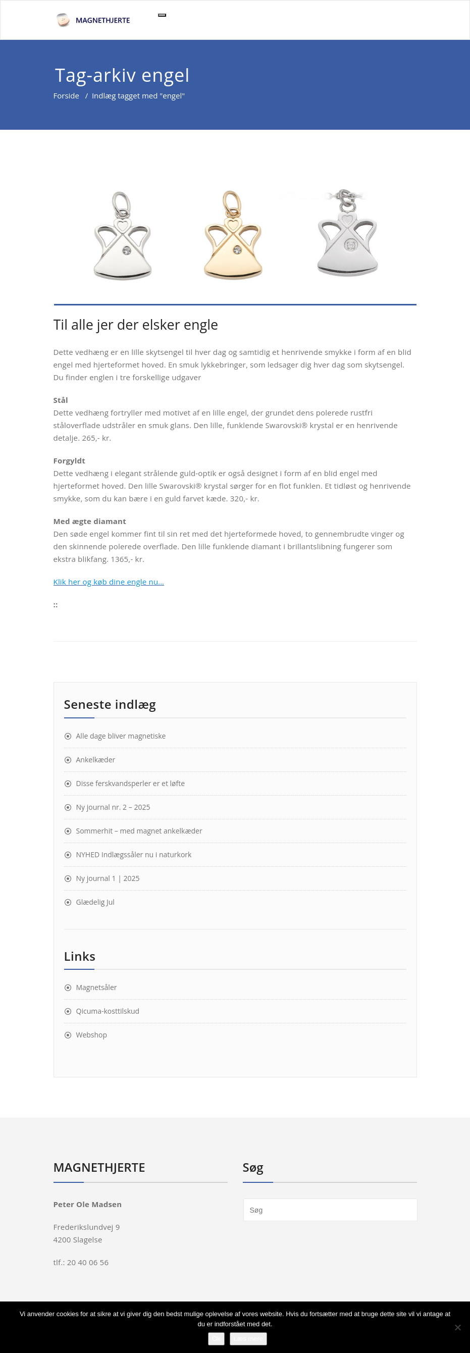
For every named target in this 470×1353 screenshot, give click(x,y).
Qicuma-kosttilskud (108, 1011)
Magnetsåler (96, 987)
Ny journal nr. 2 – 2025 (113, 807)
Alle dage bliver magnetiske (121, 736)
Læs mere (249, 1338)
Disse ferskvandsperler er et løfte (130, 783)
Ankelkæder (96, 759)
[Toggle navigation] (162, 15)
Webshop (92, 1034)
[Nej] (457, 1327)
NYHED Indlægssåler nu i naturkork (134, 854)
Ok (216, 1338)
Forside (66, 95)
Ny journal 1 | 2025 (108, 878)
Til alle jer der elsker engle (136, 324)
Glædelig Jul (95, 902)
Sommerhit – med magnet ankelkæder (139, 831)
